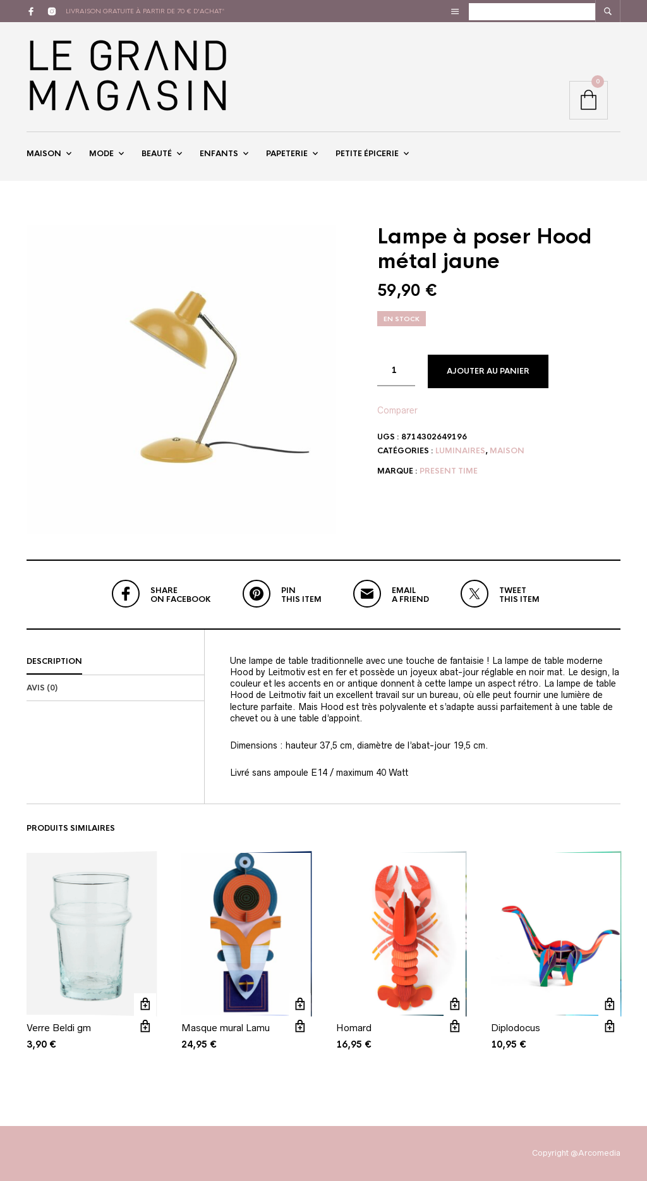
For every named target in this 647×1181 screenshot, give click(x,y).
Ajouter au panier (488, 371)
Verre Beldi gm (59, 1027)
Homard (354, 1027)
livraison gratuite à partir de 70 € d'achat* (145, 11)
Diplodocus (515, 1027)
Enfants (219, 154)
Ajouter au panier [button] (145, 1004)
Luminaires (460, 451)
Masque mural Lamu (225, 1027)
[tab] (115, 662)
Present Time (449, 471)
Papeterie (287, 154)
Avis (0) (42, 688)
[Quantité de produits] (396, 370)
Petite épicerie (367, 154)
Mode (101, 154)
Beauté (157, 154)
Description (54, 661)
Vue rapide (145, 1026)
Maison (44, 154)
